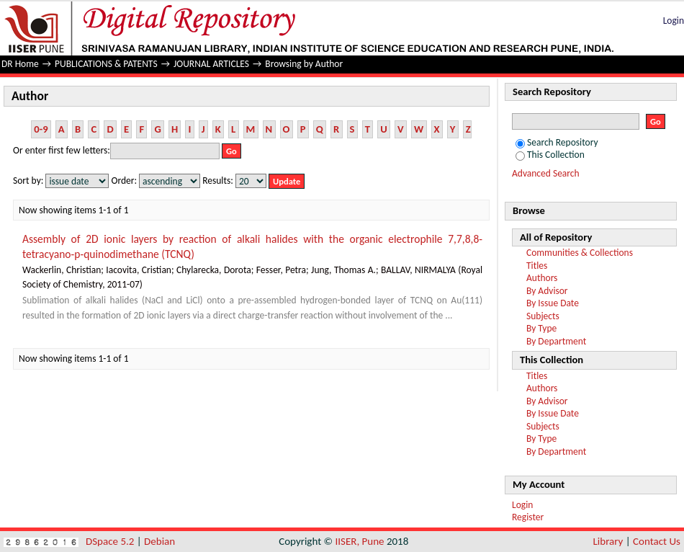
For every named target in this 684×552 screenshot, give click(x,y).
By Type (541, 328)
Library (608, 541)
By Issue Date (552, 303)
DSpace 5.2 (111, 541)
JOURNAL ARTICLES (211, 64)
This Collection (550, 154)
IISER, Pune (359, 541)
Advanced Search (546, 173)
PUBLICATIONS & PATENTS (106, 64)
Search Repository (557, 142)
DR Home (20, 64)
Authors (541, 278)
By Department (556, 341)
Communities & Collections (579, 252)
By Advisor (547, 291)
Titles (536, 265)
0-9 (41, 129)
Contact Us (656, 541)
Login (673, 20)
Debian (159, 541)
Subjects (542, 316)
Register (528, 517)
